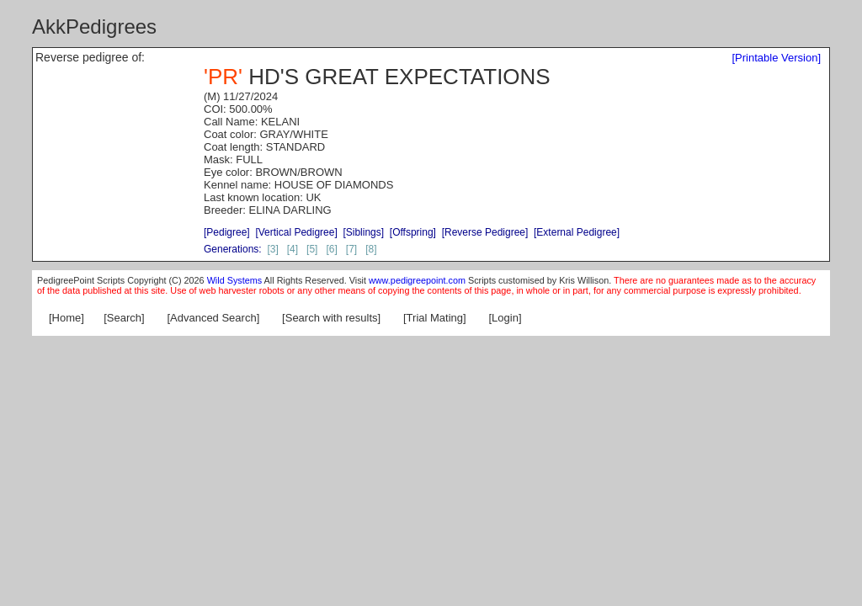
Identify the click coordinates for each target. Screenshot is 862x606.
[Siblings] (363, 232)
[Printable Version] (776, 57)
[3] (272, 249)
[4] (292, 249)
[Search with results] (331, 317)
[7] (351, 249)
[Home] (66, 317)
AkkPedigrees (94, 26)
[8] (370, 249)
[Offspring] (413, 232)
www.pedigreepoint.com (417, 280)
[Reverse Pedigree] (485, 232)
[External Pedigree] (577, 232)
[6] (331, 249)
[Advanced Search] (213, 317)
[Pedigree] (227, 232)
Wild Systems (235, 280)
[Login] (505, 317)
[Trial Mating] (434, 317)
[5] (311, 249)
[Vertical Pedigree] (296, 232)
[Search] (124, 317)
